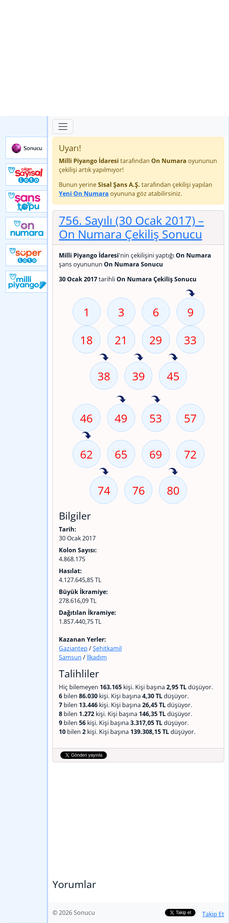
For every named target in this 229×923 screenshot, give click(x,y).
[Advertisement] (114, 58)
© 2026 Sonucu (74, 912)
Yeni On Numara (27, 228)
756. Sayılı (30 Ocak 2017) (131, 227)
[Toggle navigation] (63, 126)
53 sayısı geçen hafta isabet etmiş (155, 400)
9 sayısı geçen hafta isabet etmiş (190, 294)
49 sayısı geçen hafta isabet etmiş (121, 400)
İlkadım (97, 657)
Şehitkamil (107, 648)
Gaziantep (73, 648)
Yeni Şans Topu (27, 201)
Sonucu (27, 148)
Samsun (70, 657)
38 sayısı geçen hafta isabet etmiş (104, 358)
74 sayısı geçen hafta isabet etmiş (104, 472)
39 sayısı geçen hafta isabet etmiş (138, 358)
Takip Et (213, 914)
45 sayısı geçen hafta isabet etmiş (173, 358)
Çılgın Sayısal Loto (27, 174)
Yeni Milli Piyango (27, 282)
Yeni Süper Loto (27, 255)
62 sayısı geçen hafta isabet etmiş (86, 436)
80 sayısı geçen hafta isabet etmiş (173, 472)
